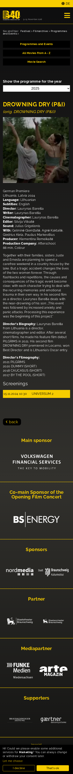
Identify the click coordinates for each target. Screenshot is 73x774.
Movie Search (36, 61)
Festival (25, 31)
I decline (19, 768)
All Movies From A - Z (36, 53)
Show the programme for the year (32, 81)
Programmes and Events (36, 44)
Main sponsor (36, 440)
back (13, 422)
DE (68, 3)
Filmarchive (40, 31)
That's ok (52, 768)
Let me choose (13, 761)
